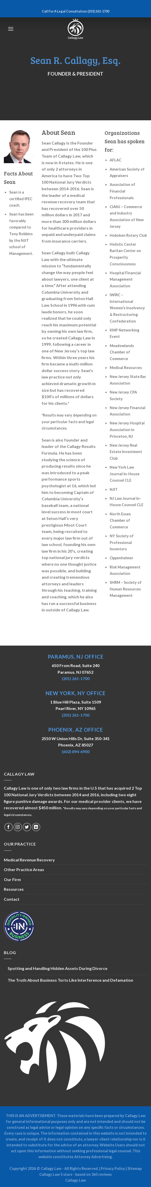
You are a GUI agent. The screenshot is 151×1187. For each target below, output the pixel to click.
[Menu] (11, 28)
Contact (11, 899)
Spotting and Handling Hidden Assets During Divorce (57, 968)
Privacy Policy (113, 1168)
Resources (14, 889)
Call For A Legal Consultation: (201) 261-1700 (75, 11)
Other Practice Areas (24, 869)
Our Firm (12, 879)
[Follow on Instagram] (18, 827)
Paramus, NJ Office (76, 657)
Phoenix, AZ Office (75, 730)
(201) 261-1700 (76, 678)
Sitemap (135, 1168)
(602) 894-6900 (76, 751)
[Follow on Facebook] (8, 827)
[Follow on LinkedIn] (36, 827)
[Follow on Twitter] (27, 827)
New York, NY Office (76, 693)
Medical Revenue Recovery (29, 859)
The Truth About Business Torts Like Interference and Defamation (70, 980)
